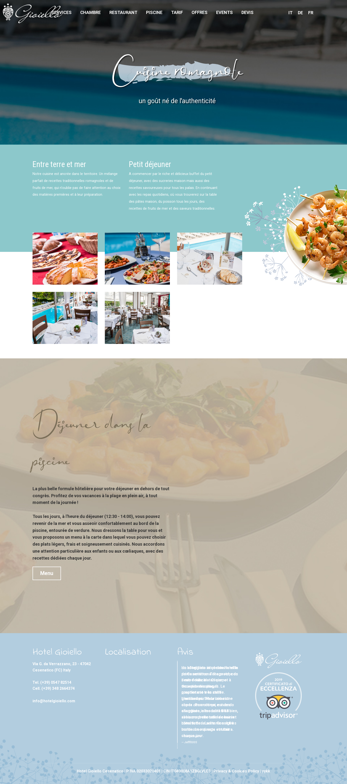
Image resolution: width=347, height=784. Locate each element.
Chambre (90, 12)
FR (310, 12)
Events (224, 12)
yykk (266, 771)
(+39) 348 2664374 (58, 688)
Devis (247, 12)
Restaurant (123, 12)
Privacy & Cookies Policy (236, 771)
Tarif (177, 12)
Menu (46, 573)
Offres (199, 12)
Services (61, 12)
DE (300, 12)
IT (290, 12)
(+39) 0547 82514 (55, 682)
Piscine (154, 12)
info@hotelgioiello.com (54, 701)
